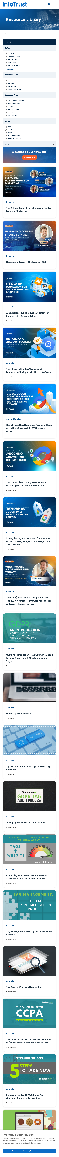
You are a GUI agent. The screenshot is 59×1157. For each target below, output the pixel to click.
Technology (12, 62)
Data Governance (14, 65)
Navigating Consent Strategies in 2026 (26, 262)
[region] (29, 1143)
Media (10, 133)
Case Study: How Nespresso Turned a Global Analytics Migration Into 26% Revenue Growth (29, 428)
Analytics (11, 54)
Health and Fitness (14, 138)
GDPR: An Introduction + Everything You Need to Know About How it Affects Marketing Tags (29, 658)
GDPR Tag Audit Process (18, 713)
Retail (10, 130)
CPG (9, 127)
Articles (10, 107)
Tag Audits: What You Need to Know (24, 987)
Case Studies (12, 115)
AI (8, 80)
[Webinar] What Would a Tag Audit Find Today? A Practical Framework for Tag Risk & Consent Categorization (28, 600)
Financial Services (14, 136)
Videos (10, 112)
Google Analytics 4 (14, 89)
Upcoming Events (14, 104)
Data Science (12, 59)
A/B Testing (12, 86)
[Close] (55, 1133)
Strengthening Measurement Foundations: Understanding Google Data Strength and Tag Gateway (28, 541)
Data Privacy (12, 83)
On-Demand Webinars (16, 101)
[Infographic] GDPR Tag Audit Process (26, 822)
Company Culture (14, 57)
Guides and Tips (13, 109)
